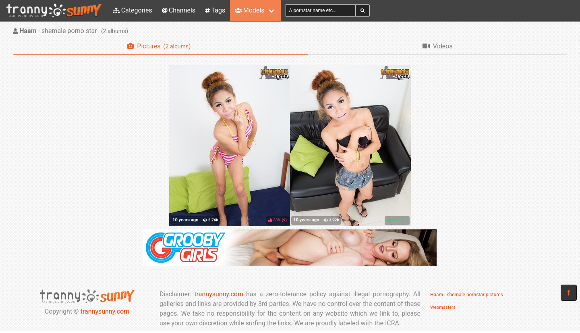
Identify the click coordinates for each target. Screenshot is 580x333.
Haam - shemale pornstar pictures (466, 295)
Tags (215, 10)
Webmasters (443, 307)
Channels (178, 10)
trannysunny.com (105, 311)
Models (249, 10)
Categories (132, 10)
